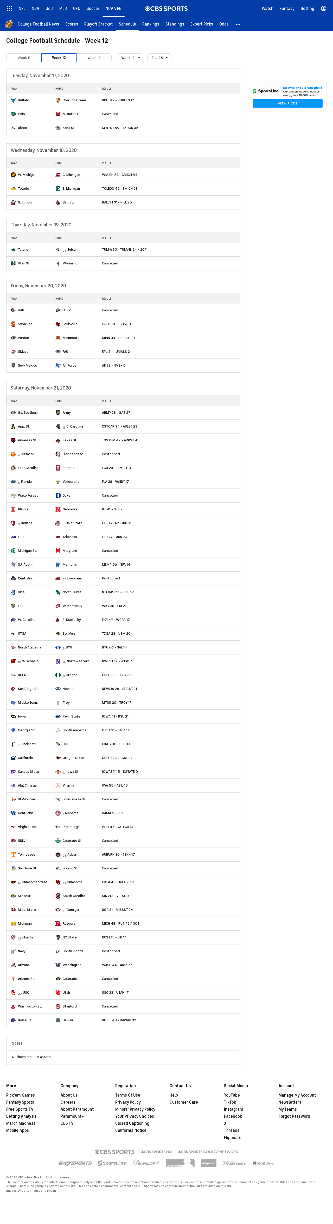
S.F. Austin (25, 564)
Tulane (23, 249)
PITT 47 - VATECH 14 (117, 827)
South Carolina (74, 896)
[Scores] (71, 24)
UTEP (67, 310)
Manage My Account (297, 1095)
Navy (21, 951)
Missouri (24, 896)
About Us (69, 1095)
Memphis (70, 564)
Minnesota (71, 338)
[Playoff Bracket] (98, 24)
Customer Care (184, 1102)
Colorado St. (72, 840)
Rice (21, 592)
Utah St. (24, 263)
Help (174, 1095)
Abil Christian (28, 785)
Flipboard (232, 1137)
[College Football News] (38, 24)
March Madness (20, 1123)
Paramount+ (72, 1116)
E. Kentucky (72, 619)
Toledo (23, 188)
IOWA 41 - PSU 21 (115, 716)
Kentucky (25, 813)
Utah (66, 992)
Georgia (73, 909)
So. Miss (69, 633)
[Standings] (174, 24)
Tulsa (71, 249)
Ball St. (68, 202)
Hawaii (68, 1020)
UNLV (21, 840)
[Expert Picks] (201, 24)
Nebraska (70, 509)
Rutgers (69, 923)
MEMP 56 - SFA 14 (116, 564)
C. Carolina (75, 426)
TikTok (230, 1102)
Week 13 (94, 57)
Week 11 (24, 57)
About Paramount (77, 1109)
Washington (72, 965)
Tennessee (26, 854)
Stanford (70, 1006)
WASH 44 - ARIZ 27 (117, 965)
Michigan (25, 923)
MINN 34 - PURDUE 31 (118, 338)
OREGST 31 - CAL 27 (117, 758)
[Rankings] (150, 24)
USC (26, 992)
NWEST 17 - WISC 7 (117, 661)
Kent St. (69, 128)
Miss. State (27, 909)
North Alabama (29, 647)
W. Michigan (27, 174)
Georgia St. (27, 730)
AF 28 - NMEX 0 (114, 365)
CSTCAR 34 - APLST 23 (119, 426)
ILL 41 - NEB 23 (113, 509)
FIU (20, 606)
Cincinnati (28, 744)
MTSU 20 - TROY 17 (117, 702)
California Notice (130, 1130)
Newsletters (290, 1102)
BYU (69, 647)
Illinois (23, 509)
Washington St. (30, 1006)
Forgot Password (294, 1116)
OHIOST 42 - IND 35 (117, 523)
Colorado (70, 978)
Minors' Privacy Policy (135, 1109)
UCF (65, 744)
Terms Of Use (127, 1095)
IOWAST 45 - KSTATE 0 (120, 771)
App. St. (24, 426)
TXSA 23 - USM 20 (116, 633)
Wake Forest (28, 495)
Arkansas (70, 537)
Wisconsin (30, 661)
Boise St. (25, 1020)
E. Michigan (71, 188)
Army (67, 412)
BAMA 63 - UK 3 (114, 813)
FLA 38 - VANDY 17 (115, 481)
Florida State (73, 454)
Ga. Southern (28, 412)
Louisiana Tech (74, 799)
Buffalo (23, 100)
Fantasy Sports (20, 1102)
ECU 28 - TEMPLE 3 (116, 468)
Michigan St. (27, 550)
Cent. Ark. (25, 578)
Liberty (27, 937)
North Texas (72, 592)
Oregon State (73, 758)
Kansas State (28, 771)
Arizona (24, 965)
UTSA (22, 633)
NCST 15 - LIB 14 (114, 937)
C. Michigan (71, 174)
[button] (238, 24)
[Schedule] (127, 24)
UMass (23, 351)
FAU (65, 351)
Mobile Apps (17, 1130)
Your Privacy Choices (134, 1116)
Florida (26, 481)
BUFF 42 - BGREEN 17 (118, 100)
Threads (231, 1130)
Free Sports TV (20, 1109)
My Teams (288, 1109)
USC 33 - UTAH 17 (115, 992)
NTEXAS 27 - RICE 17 (118, 592)
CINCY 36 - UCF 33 (116, 744)
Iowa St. (72, 771)
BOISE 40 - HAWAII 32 (119, 1020)
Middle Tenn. (28, 702)
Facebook (233, 1116)
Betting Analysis (21, 1116)
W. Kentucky (72, 606)
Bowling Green (74, 100)
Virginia (68, 785)
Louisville (70, 324)
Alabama (71, 813)
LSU (21, 537)
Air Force (69, 365)
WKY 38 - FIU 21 (114, 606)
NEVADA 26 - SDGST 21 (119, 689)
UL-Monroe (26, 799)
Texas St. (70, 440)
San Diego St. (28, 689)
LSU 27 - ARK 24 (114, 537)
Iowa (22, 716)
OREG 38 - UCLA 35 (117, 675)
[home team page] (13, 100)
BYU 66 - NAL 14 (114, 647)
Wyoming (70, 263)
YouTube (232, 1095)
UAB (21, 310)
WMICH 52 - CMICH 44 (119, 174)
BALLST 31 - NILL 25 (117, 202)
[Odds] (224, 24)
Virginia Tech (27, 827)
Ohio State (74, 523)
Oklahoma (74, 882)
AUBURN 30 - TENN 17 (118, 854)
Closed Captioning (132, 1123)
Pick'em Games (20, 1095)
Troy (66, 702)
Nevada (68, 689)
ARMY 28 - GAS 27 (116, 412)
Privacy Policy (128, 1102)
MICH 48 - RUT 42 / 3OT (120, 923)
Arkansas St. (27, 440)
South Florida (73, 951)
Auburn (72, 854)
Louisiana (74, 578)
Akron (22, 128)
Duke (67, 495)
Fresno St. (71, 868)
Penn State (71, 716)
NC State (70, 937)
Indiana (26, 523)
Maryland (70, 550)
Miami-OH (70, 114)
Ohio (21, 114)
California (25, 758)
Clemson (28, 454)
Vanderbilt (71, 481)
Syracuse (25, 324)
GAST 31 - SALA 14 (116, 730)
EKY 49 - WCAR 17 (116, 619)
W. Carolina (26, 619)
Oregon (72, 675)
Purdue (23, 338)
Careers (68, 1102)
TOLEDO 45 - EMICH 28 (120, 188)
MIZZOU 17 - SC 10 (116, 896)
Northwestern (78, 661)
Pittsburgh (71, 827)
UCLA (22, 675)
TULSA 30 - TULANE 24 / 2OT (124, 249)
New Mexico (27, 365)
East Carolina (28, 468)
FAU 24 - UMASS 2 (116, 351)
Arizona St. (26, 978)
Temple (69, 468)
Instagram (233, 1109)
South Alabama (74, 730)
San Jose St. (27, 868)
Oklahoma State (34, 882)
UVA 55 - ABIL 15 (115, 785)
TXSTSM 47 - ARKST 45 (120, 440)
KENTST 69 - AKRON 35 (120, 128)
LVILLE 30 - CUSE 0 (116, 324)
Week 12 (59, 57)
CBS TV (67, 1123)
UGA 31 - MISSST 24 (117, 909)
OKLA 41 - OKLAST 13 (118, 882)
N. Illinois (25, 202)
